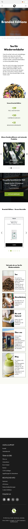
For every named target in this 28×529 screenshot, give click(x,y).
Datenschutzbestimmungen (8, 487)
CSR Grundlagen (6, 470)
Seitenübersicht (6, 451)
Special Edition (10, 38)
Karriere (4, 468)
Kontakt (4, 448)
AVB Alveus (5, 484)
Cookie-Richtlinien (7, 490)
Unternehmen (5, 462)
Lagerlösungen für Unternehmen (10, 473)
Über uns (4, 459)
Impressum (5, 481)
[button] (24, 2)
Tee (5, 38)
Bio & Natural (5, 465)
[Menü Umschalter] (2, 6)
